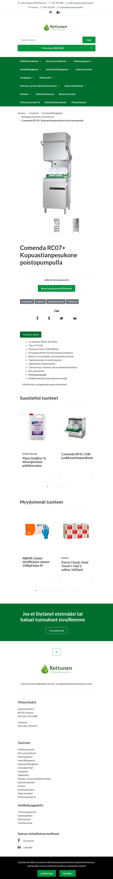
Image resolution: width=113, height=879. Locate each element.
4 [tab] (61, 486)
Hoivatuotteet (84, 69)
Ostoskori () (53, 47)
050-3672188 (57, 3)
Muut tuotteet (67, 94)
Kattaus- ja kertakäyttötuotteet (38, 85)
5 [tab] (65, 486)
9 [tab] (72, 590)
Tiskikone (72, 301)
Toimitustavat (25, 822)
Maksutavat (24, 819)
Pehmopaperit (82, 61)
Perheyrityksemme (55, 102)
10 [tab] (77, 590)
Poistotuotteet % (30, 102)
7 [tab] (63, 590)
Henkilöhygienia (29, 69)
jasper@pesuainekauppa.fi (71, 7)
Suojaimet (25, 77)
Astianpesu (27, 301)
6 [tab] (58, 590)
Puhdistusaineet (29, 61)
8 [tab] (68, 590)
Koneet (24, 94)
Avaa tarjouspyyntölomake (56, 288)
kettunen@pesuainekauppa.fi (81, 3)
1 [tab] (47, 486)
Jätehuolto (45, 77)
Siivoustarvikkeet (56, 61)
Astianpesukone (56, 301)
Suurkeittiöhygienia (57, 69)
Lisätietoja (47, 873)
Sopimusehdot (25, 815)
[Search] (50, 40)
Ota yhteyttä (56, 630)
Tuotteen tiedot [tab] (30, 334)
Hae (89, 39)
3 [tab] (56, 486)
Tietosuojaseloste (27, 811)
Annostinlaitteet (74, 85)
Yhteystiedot (78, 102)
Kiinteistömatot (45, 94)
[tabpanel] (56, 225)
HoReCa (40, 301)
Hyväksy (68, 873)
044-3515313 (49, 7)
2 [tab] (52, 486)
